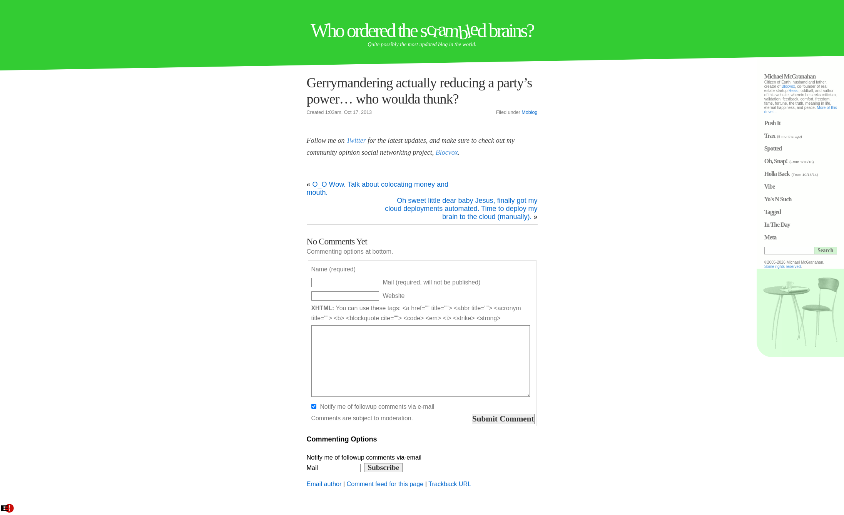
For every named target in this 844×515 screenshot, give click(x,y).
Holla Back (803, 174)
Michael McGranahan (816, 76)
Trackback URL (449, 483)
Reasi (819, 91)
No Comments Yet (337, 241)
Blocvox (447, 152)
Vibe (795, 186)
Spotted (798, 148)
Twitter (356, 140)
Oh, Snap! (801, 161)
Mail (334, 467)
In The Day (803, 224)
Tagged (798, 212)
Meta (796, 237)
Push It (798, 123)
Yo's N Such (803, 199)
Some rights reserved (808, 266)
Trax (795, 135)
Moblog (529, 112)
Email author (324, 483)
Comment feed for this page (385, 483)
